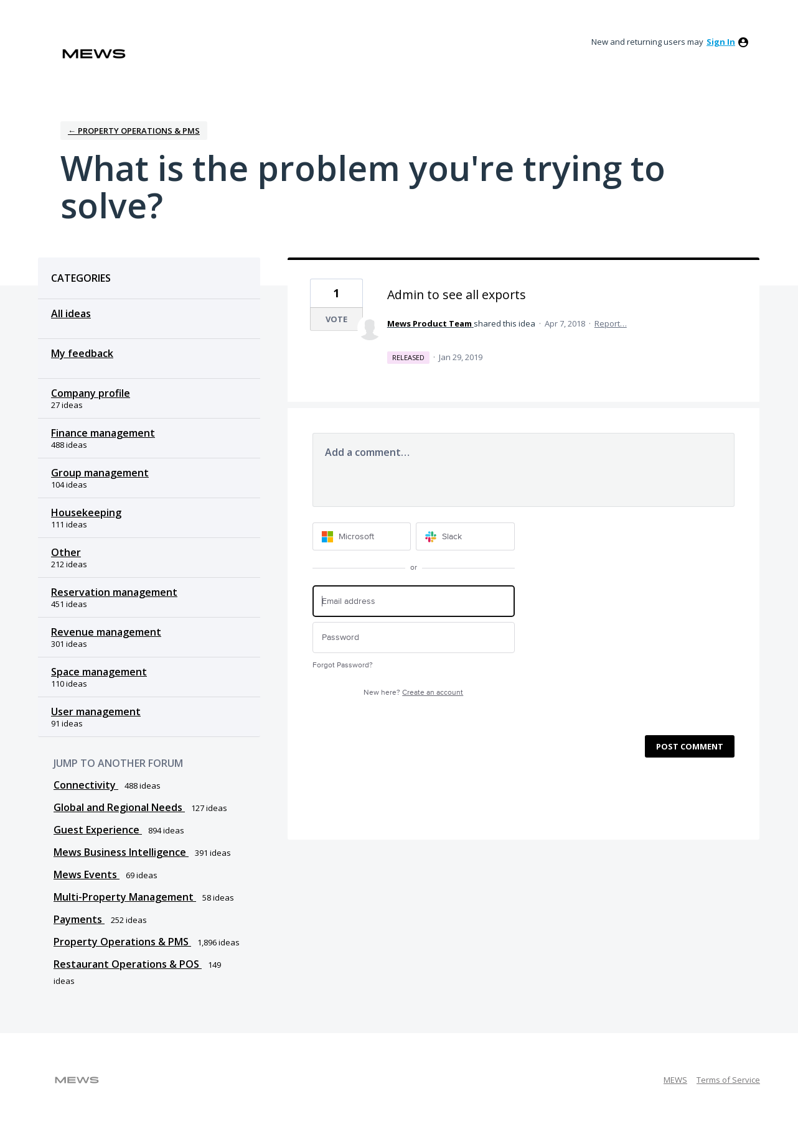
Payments (79, 919)
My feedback (82, 353)
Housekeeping (86, 512)
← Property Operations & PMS (134, 130)
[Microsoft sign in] (361, 536)
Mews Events (87, 874)
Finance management (103, 433)
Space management (99, 672)
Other (66, 552)
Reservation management (114, 592)
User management (96, 711)
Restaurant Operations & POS (128, 964)
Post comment (689, 746)
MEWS (675, 1079)
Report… (610, 323)
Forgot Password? (342, 665)
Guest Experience (98, 830)
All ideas (71, 313)
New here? (413, 692)
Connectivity (86, 785)
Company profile (90, 393)
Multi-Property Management (125, 897)
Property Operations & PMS (122, 941)
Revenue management (106, 632)
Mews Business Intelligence (121, 852)
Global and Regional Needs (119, 807)
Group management (100, 473)
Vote (336, 319)
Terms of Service (728, 1079)
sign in (720, 41)
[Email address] (413, 601)
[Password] (413, 638)
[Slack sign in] (465, 536)
